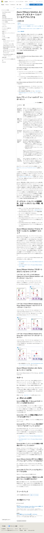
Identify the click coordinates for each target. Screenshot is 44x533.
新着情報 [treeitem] (4, 15)
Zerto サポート (27, 395)
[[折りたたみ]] (14, 8)
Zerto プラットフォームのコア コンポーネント (26, 24)
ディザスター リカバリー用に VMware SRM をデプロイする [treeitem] (8, 44)
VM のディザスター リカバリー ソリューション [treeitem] (9, 41)
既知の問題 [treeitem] (4, 17)
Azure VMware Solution (27, 8)
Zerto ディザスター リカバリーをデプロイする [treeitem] (9, 47)
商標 (25, 530)
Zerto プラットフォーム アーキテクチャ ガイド (26, 167)
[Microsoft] (2, 1)
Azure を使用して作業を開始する (36, 4)
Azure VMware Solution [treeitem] (6, 12)
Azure (21, 8)
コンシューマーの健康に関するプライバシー (9, 530)
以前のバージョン (10, 528)
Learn (18, 8)
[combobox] (7, 10)
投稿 (20, 528)
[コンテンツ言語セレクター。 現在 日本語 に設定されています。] (3, 526)
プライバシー (24, 528)
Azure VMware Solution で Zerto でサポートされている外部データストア (30, 29)
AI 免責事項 (3, 528)
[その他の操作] (42, 8)
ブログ (16, 528)
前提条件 (19, 23)
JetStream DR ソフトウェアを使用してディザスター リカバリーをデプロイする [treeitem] (9, 51)
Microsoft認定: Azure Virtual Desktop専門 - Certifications (27, 514)
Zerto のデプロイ (38, 210)
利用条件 (21, 530)
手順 (42, 373)
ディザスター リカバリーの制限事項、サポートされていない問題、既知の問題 (30, 27)
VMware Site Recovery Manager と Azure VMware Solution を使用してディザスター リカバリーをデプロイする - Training (30, 507)
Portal (27, 4)
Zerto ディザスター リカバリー (25, 176)
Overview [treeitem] (4, 13)
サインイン (41, 1)
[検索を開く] (37, 2)
